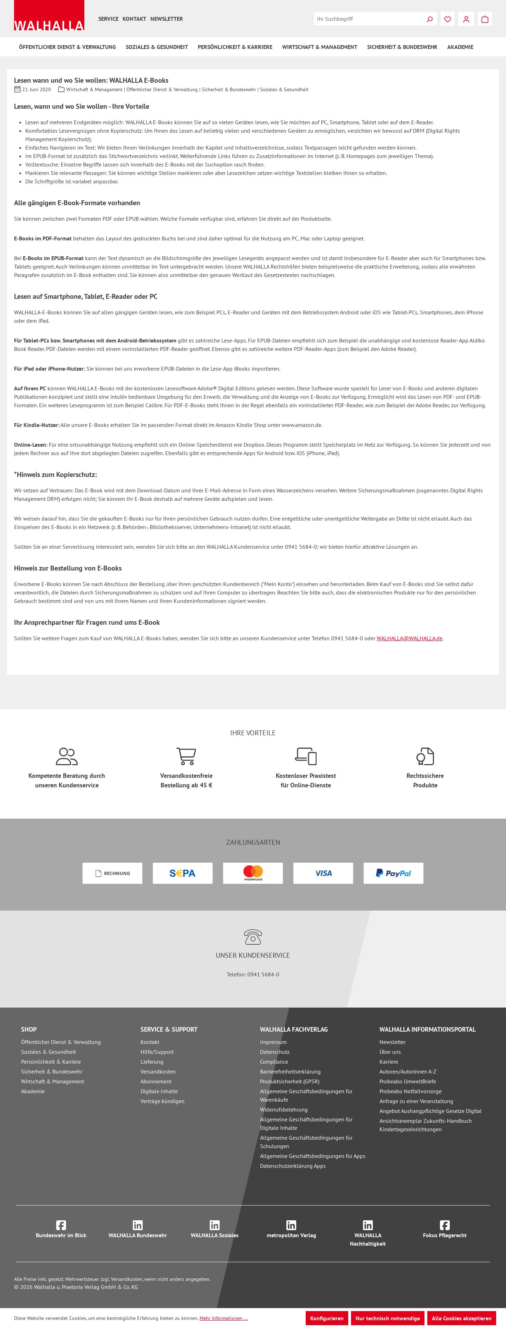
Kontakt (134, 18)
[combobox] (368, 18)
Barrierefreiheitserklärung (290, 1071)
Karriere (388, 1061)
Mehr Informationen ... (224, 1318)
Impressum (273, 1041)
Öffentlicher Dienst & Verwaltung (61, 1041)
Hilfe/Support (157, 1051)
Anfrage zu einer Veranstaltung (416, 1100)
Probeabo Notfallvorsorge (410, 1091)
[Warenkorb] (485, 19)
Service (108, 18)
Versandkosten (158, 1071)
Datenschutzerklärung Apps (293, 1165)
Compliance (274, 1061)
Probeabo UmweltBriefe (407, 1081)
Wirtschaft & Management (52, 1081)
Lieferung (152, 1061)
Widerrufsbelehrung (284, 1109)
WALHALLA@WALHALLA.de (409, 638)
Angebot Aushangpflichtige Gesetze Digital (430, 1110)
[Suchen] (429, 18)
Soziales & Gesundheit (48, 1051)
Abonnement (156, 1081)
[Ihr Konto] (466, 19)
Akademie (33, 1091)
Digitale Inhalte (159, 1091)
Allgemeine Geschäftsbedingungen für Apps (312, 1155)
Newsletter (166, 18)
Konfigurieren (327, 1318)
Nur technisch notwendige (388, 1318)
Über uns (390, 1051)
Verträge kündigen (162, 1100)
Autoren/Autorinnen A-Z (407, 1071)
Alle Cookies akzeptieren (462, 1318)
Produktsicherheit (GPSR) (289, 1081)
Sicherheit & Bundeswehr (51, 1071)
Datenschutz (275, 1051)
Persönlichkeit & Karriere (51, 1061)
